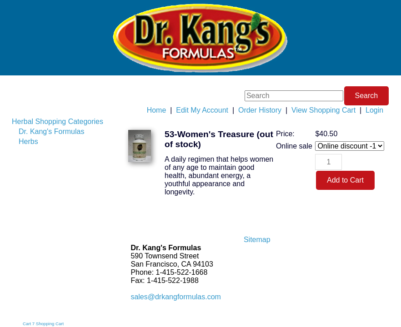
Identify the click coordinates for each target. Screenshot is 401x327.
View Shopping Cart (323, 110)
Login (374, 110)
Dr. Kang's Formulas (51, 131)
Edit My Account (202, 110)
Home (156, 110)
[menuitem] (57, 121)
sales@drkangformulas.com (175, 297)
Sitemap (257, 239)
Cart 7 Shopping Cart (43, 323)
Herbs (28, 141)
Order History (259, 110)
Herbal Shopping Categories (57, 121)
